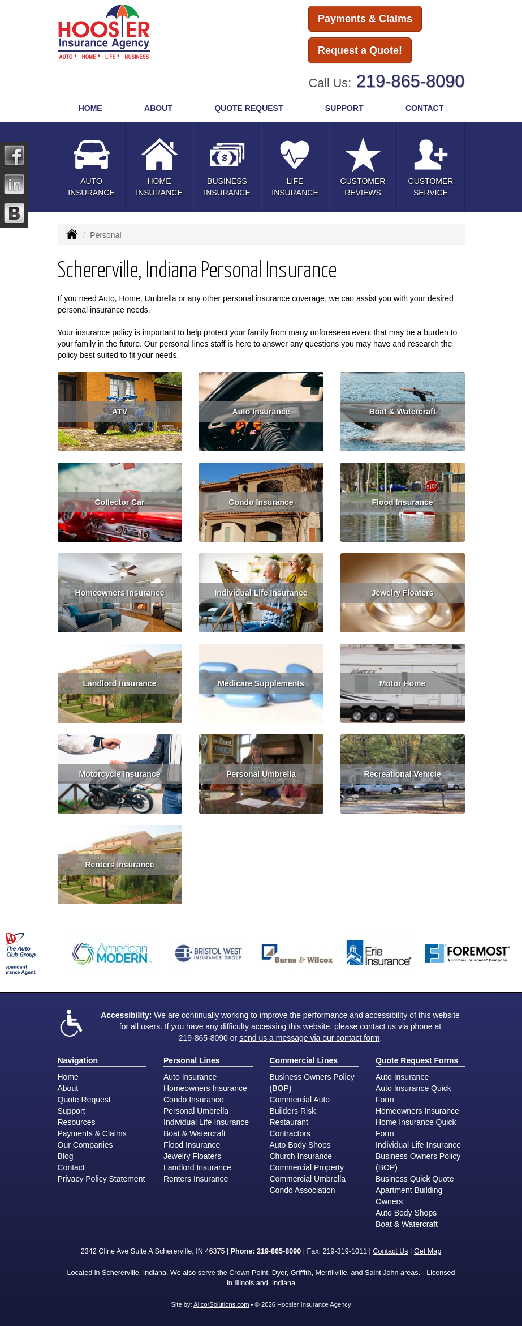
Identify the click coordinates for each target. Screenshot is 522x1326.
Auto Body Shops (300, 1144)
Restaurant (289, 1122)
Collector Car (120, 502)
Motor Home (402, 683)
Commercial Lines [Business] (304, 1060)
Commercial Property (307, 1167)
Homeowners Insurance (120, 592)
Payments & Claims (365, 18)
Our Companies (85, 1144)
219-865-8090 (410, 81)
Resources (77, 1122)
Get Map (427, 1251)
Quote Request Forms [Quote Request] (417, 1060)
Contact (424, 108)
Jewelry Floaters (403, 592)
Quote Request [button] (248, 108)
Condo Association (302, 1190)
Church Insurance (301, 1156)
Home (90, 108)
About (68, 1088)
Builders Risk (293, 1110)
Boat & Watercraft (402, 411)
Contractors (290, 1133)
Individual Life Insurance (260, 592)
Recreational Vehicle (402, 774)
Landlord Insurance (120, 683)
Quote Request (84, 1099)
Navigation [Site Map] (78, 1060)
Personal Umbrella (261, 774)
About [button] (158, 108)
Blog (66, 1156)
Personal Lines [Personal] (191, 1060)
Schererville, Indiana (134, 1273)
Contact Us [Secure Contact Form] (390, 1251)
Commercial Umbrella (308, 1178)
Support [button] (344, 108)
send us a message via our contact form (309, 1037)
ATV (119, 411)
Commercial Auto (300, 1099)
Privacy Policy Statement (101, 1178)
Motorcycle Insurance (120, 774)
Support (71, 1110)
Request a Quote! (360, 50)
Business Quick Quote (415, 1178)
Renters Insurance (119, 864)
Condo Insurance (260, 502)
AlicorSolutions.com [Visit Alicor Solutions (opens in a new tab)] (221, 1304)
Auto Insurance (261, 411)
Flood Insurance (402, 502)
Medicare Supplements (261, 683)
